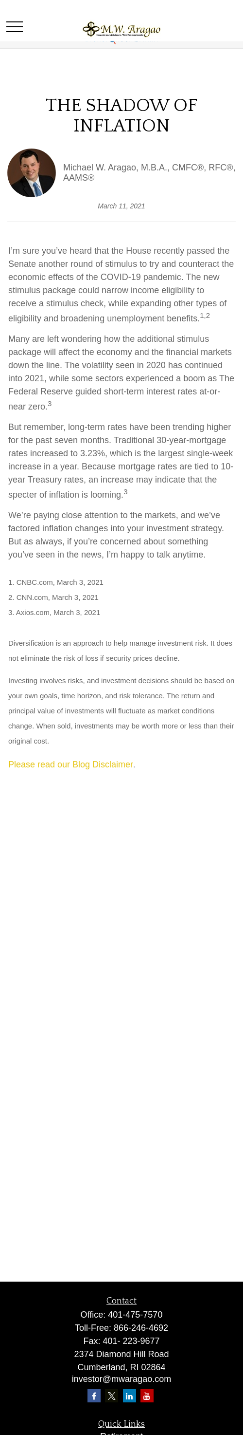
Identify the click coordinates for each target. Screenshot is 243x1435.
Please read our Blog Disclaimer (70, 764)
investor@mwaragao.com (121, 1379)
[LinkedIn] (129, 1395)
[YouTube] (147, 1395)
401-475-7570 (135, 1315)
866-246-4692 (141, 1328)
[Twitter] (111, 1395)
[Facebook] (94, 1395)
